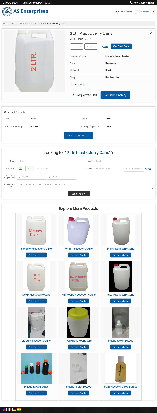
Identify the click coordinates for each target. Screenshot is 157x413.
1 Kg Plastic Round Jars (78, 340)
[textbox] (91, 46)
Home (5, 23)
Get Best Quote (36, 255)
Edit (104, 46)
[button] (143, 2)
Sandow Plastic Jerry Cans (36, 248)
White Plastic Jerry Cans (78, 248)
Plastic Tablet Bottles (78, 386)
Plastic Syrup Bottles (36, 386)
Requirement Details (9, 185)
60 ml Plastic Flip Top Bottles (120, 386)
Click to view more (79, 84)
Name (12, 161)
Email (90, 161)
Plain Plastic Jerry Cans (120, 248)
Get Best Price (121, 46)
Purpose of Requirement (9, 176)
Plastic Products (17, 23)
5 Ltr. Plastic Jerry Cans (120, 294)
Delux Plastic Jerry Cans (36, 294)
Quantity (88, 168)
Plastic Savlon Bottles (120, 340)
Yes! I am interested (78, 135)
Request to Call (85, 95)
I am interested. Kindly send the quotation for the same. (85, 185)
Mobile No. (10, 168)
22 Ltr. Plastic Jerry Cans (36, 340)
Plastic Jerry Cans (34, 23)
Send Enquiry (115, 95)
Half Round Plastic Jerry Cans (79, 294)
